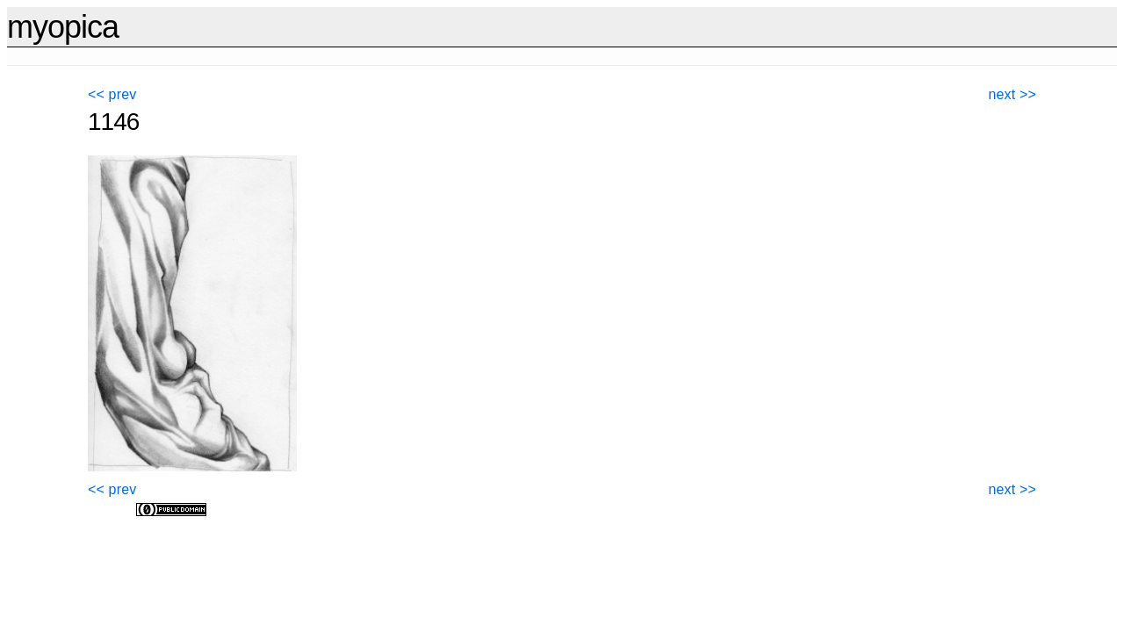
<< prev (112, 94)
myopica (63, 27)
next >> (1013, 94)
